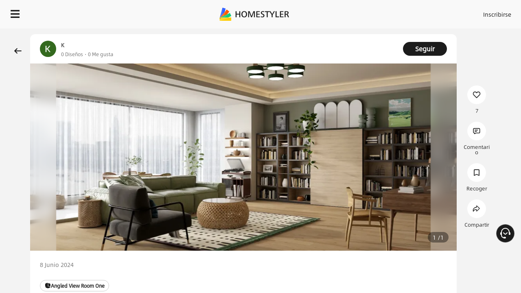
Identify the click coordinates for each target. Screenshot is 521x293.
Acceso (362, 12)
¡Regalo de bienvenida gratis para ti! (330, 34)
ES (423, 12)
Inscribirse (394, 12)
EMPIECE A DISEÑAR (478, 12)
